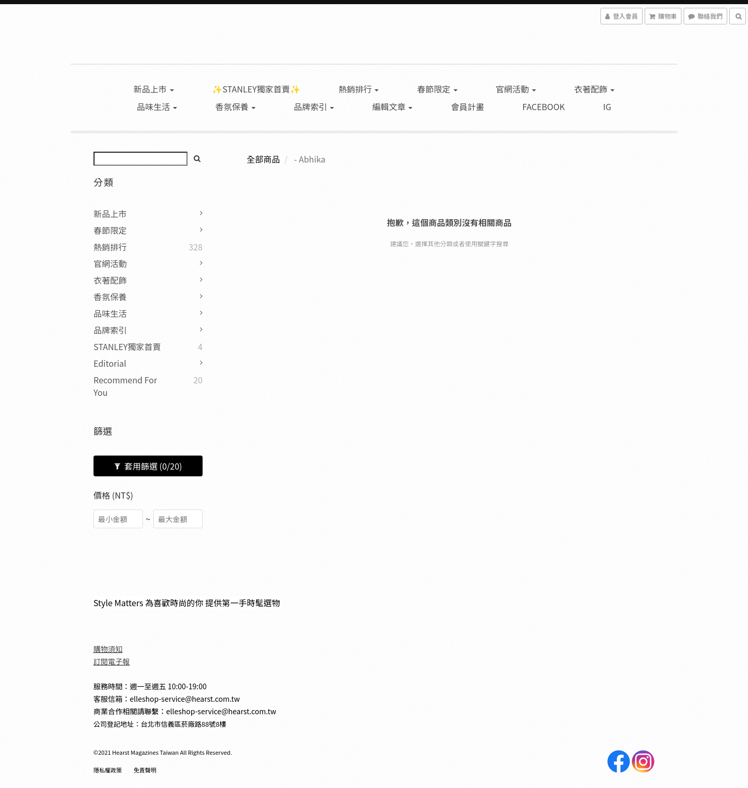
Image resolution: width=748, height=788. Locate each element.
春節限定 (437, 89)
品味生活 (157, 106)
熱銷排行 (359, 89)
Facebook (544, 106)
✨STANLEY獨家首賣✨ (256, 89)
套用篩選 (148, 466)
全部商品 (263, 159)
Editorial (110, 363)
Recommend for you (125, 385)
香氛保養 (235, 106)
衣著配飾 (594, 89)
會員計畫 (467, 106)
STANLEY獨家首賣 (127, 346)
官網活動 (516, 89)
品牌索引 (314, 106)
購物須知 (108, 649)
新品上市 (153, 89)
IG (607, 106)
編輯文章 (392, 106)
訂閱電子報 (112, 661)
